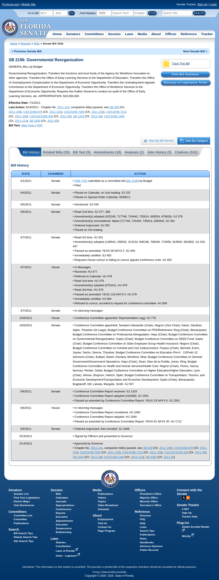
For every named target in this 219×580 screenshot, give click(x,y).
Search (13, 529)
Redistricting (63, 532)
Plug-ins (183, 523)
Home (57, 34)
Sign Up (202, 4)
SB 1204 (78, 116)
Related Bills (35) (56, 152)
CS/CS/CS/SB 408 (41, 116)
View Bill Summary (185, 74)
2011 (37, 43)
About (156, 34)
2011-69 (52, 120)
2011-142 (63, 107)
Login (213, 4)
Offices (170, 34)
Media (142, 34)
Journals (61, 501)
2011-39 (65, 116)
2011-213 (21, 120)
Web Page (28, 125)
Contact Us (104, 527)
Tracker (207, 34)
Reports (60, 513)
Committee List (23, 515)
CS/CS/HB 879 (32, 112)
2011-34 (96, 116)
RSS (188, 497)
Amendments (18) (107, 152)
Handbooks (147, 542)
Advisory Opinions (151, 546)
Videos (102, 497)
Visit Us (102, 523)
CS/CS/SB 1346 (114, 116)
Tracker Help (189, 516)
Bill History (31, 152)
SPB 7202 (81, 181)
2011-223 (55, 112)
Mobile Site (28, 4)
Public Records (149, 550)
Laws (129, 34)
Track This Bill (176, 63)
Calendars (62, 497)
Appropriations (65, 505)
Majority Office (149, 497)
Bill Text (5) (81, 152)
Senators (73, 34)
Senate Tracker (188, 505)
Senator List (21, 494)
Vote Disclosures (24, 505)
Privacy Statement (103, 572)
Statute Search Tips (25, 537)
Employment (105, 519)
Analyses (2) (134, 152)
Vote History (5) (159, 152)
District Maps (22, 501)
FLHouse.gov (10, 4)
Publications (105, 494)
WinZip (188, 536)
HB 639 (114, 107)
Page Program (106, 530)
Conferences (63, 509)
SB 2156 (132, 181)
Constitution (63, 546)
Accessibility (120, 572)
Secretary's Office (151, 505)
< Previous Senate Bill (27, 51)
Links (143, 527)
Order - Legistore (68, 555)
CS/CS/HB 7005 (74, 112)
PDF (40, 125)
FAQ (142, 519)
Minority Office (149, 501)
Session (114, 34)
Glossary (145, 515)
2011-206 (21, 116)
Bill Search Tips (23, 533)
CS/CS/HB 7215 (116, 112)
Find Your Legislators (27, 497)
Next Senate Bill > (195, 51)
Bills (58, 494)
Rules (143, 538)
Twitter (184, 497)
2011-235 (97, 112)
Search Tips (147, 530)
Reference (189, 34)
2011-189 (15, 112)
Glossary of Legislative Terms (185, 82)
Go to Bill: (33, 13)
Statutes (61, 542)
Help (142, 523)
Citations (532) (186, 152)
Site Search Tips (23, 541)
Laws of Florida (67, 551)
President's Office (151, 494)
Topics (102, 501)
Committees (94, 34)
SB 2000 (34, 120)
